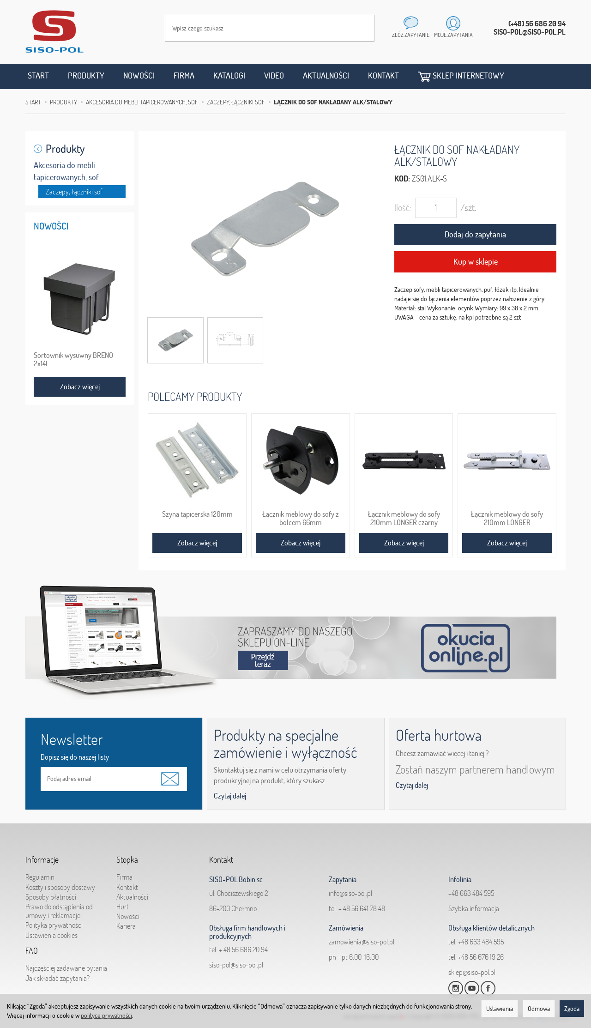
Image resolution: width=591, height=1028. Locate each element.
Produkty (86, 75)
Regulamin (39, 872)
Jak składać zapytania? (57, 973)
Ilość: (402, 207)
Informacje (42, 857)
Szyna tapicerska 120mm (197, 514)
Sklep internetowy (461, 76)
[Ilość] (436, 208)
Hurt (122, 902)
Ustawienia (499, 1008)
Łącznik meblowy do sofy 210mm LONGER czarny (404, 518)
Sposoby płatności (50, 892)
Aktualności (326, 75)
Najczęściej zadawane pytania (66, 963)
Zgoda (571, 1008)
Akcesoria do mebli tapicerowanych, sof (66, 171)
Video (274, 75)
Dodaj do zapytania (475, 234)
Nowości (139, 75)
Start (38, 75)
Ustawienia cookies (51, 930)
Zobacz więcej (197, 542)
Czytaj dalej (230, 795)
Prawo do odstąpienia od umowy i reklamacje (59, 906)
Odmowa (539, 1008)
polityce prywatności (106, 1015)
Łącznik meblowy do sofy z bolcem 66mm (300, 518)
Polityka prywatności (54, 920)
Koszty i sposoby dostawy (60, 882)
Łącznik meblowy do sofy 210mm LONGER (507, 518)
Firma (184, 75)
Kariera (126, 921)
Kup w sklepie (475, 261)
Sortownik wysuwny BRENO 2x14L (73, 359)
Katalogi (229, 75)
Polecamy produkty (195, 396)
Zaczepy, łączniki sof (74, 191)
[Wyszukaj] (358, 28)
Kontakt (383, 75)
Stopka (127, 857)
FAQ (31, 948)
